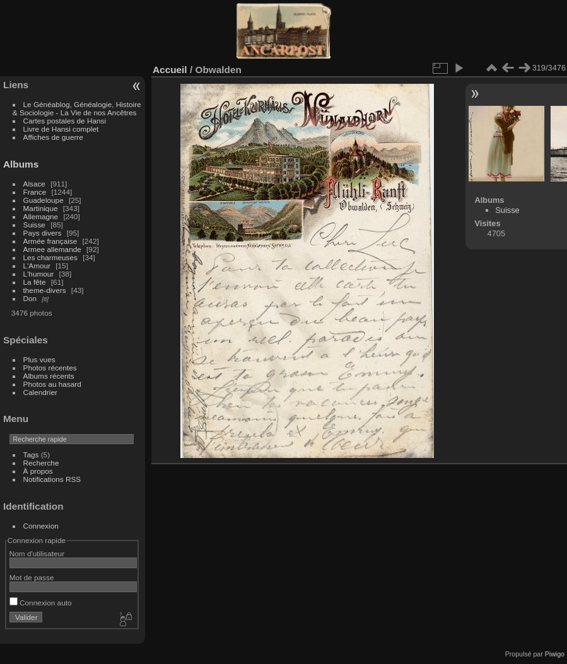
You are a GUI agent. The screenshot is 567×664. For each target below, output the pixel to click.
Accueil (170, 69)
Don (30, 298)
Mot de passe (31, 577)
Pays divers (42, 233)
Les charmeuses (50, 257)
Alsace (34, 184)
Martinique (40, 208)
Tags (31, 454)
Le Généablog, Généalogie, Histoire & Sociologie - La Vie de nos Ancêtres (77, 108)
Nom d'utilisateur (36, 553)
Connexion (41, 526)
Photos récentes (50, 367)
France (35, 192)
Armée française (50, 241)
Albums (20, 164)
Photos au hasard (52, 384)
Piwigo (554, 654)
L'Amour (36, 265)
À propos (38, 471)
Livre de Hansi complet (61, 129)
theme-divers (44, 290)
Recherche (41, 463)
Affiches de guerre (53, 137)
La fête (34, 282)
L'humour (38, 274)
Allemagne (41, 216)
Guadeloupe (43, 200)
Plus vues (39, 359)
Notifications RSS (52, 479)
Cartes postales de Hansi (64, 121)
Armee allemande (52, 249)
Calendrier (40, 392)
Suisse (34, 224)
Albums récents (48, 376)
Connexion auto (40, 602)
